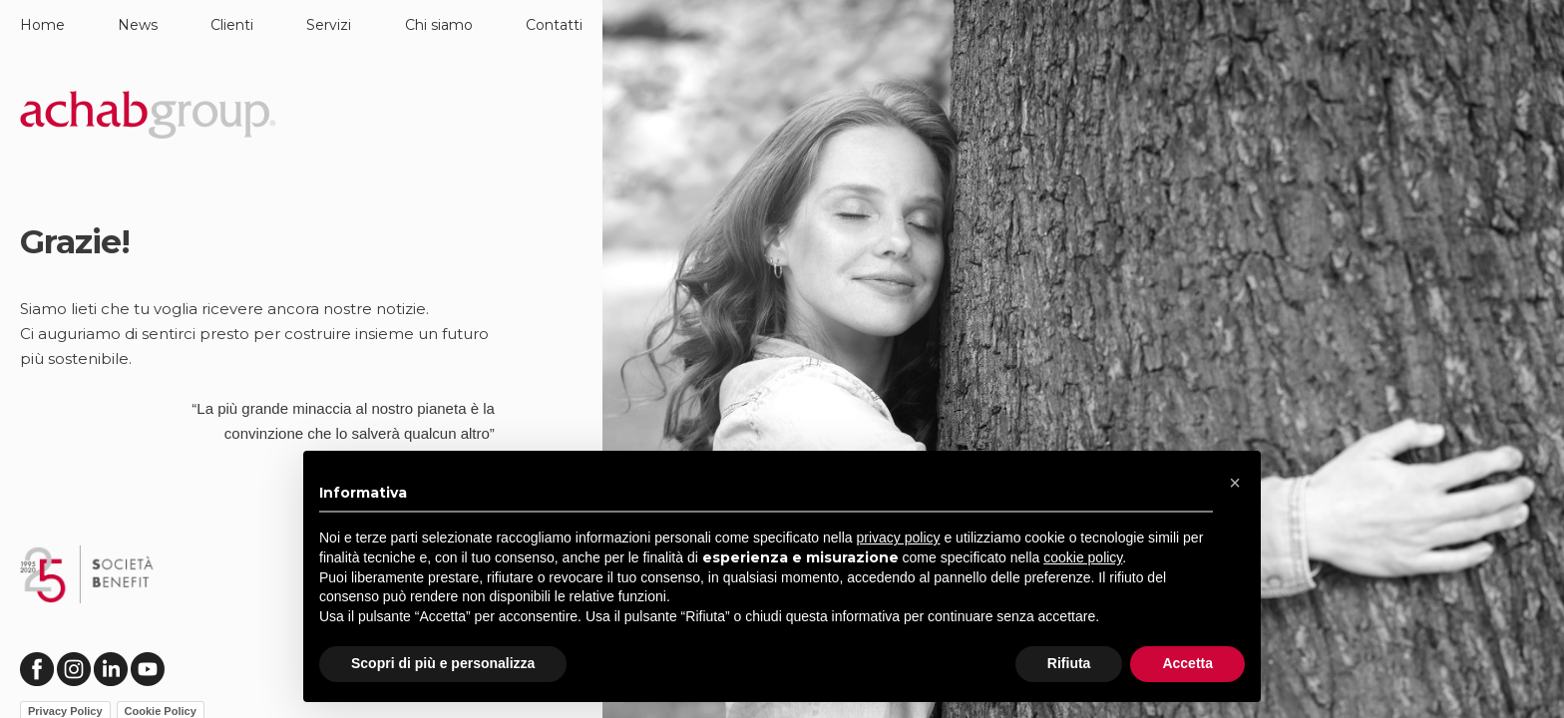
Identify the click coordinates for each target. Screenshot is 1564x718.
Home (42, 25)
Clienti (231, 25)
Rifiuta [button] (1069, 663)
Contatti (554, 25)
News (138, 25)
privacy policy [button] (899, 537)
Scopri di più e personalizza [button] (443, 663)
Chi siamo (439, 25)
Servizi (328, 25)
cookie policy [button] (1082, 557)
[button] (1235, 483)
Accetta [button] (1187, 663)
